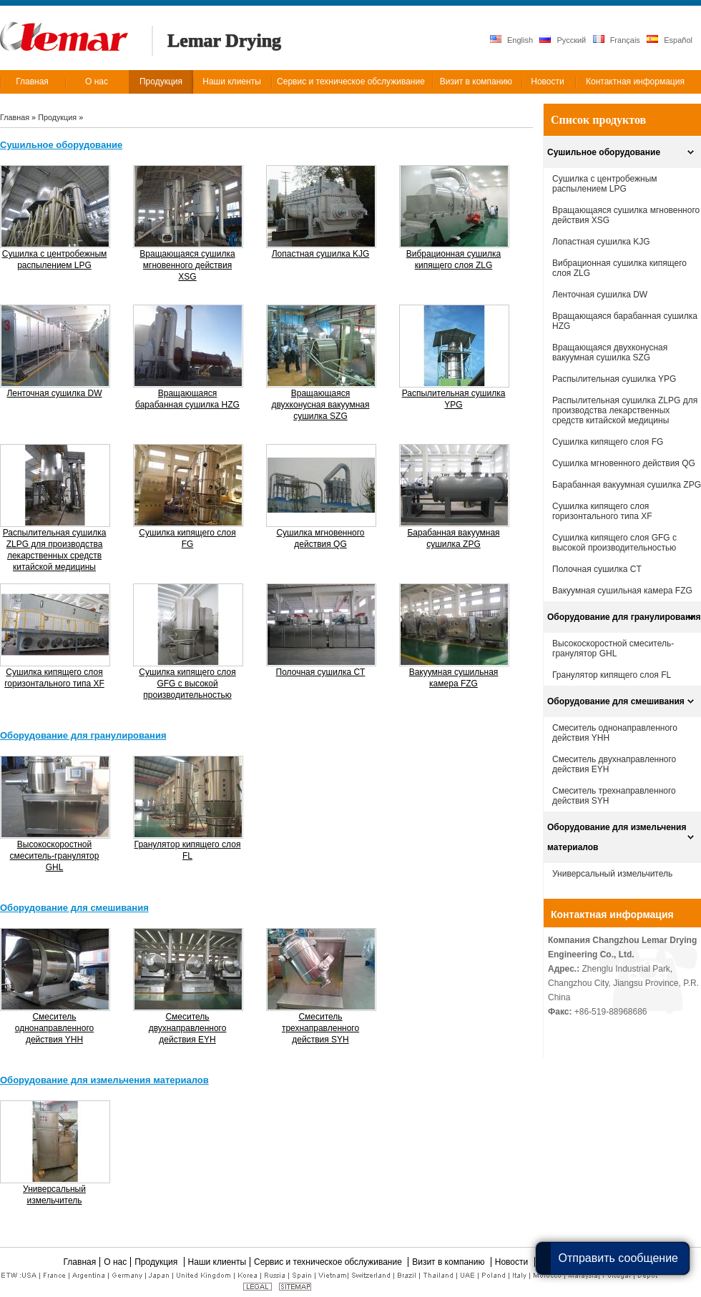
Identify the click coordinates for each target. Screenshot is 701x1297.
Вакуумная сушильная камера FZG (622, 591)
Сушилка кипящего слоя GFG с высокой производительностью (614, 543)
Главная (14, 117)
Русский (562, 39)
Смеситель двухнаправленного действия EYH (614, 764)
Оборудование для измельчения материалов (616, 837)
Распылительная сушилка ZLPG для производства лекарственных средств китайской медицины (624, 410)
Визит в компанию (449, 1262)
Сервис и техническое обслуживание (329, 1262)
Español (669, 39)
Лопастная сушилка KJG (601, 242)
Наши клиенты (217, 1262)
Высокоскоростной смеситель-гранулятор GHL (613, 648)
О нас (115, 1262)
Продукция (58, 117)
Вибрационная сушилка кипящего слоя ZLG (619, 268)
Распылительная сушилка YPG (614, 379)
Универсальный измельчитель (612, 874)
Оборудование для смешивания (616, 701)
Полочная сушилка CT (597, 569)
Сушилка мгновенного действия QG (623, 463)
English (511, 39)
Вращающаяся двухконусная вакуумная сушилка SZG (609, 352)
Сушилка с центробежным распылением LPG (604, 184)
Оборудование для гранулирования (624, 617)
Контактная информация (612, 914)
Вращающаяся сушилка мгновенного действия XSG (626, 215)
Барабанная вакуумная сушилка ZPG (626, 485)
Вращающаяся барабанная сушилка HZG (624, 321)
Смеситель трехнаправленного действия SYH (614, 796)
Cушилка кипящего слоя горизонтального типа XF (602, 511)
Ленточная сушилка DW (599, 295)
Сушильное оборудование (603, 152)
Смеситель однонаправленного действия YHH (614, 733)
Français (616, 39)
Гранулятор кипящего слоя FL (611, 675)
